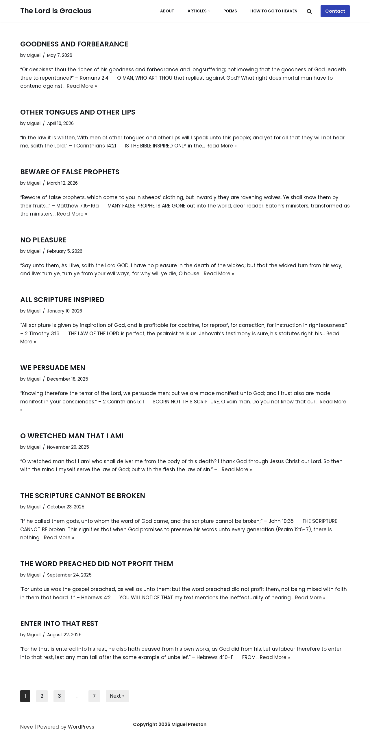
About (167, 11)
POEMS (230, 11)
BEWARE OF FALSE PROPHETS (69, 172)
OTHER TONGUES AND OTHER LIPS (77, 112)
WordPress (81, 729)
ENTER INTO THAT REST (59, 625)
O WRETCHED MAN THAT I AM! (72, 437)
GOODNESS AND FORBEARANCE (74, 44)
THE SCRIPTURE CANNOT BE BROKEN (82, 497)
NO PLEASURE (43, 240)
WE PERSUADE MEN (52, 369)
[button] (209, 11)
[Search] (309, 11)
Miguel (33, 55)
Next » (117, 698)
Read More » (82, 86)
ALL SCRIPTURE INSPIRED (62, 300)
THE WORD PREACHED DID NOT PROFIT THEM (96, 565)
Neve (26, 729)
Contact (335, 11)
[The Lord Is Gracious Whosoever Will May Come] (56, 11)
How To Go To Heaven (273, 11)
